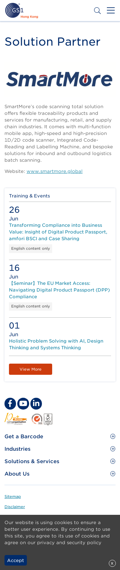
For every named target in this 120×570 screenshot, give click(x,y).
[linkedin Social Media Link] (36, 403)
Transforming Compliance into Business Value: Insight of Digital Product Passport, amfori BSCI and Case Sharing (58, 232)
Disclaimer (14, 506)
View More (31, 369)
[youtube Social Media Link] (23, 403)
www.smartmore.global (55, 171)
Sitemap (12, 496)
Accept (15, 560)
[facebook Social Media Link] (10, 403)
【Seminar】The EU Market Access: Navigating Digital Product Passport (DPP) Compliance (59, 290)
